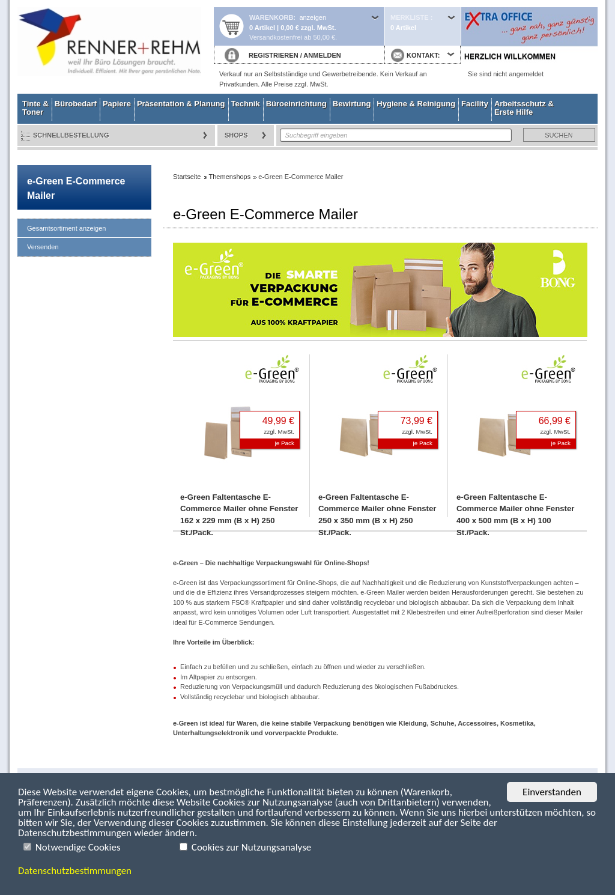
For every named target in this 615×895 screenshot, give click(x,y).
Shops (236, 135)
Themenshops (230, 176)
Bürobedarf (76, 103)
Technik (245, 103)
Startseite (115, 46)
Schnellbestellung (71, 135)
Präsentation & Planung (181, 103)
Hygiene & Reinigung (416, 103)
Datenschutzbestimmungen (75, 870)
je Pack (284, 443)
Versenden (43, 246)
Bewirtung (352, 103)
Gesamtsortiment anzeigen (66, 228)
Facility (474, 103)
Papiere (117, 103)
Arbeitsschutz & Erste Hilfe (524, 108)
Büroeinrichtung (296, 103)
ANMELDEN (322, 55)
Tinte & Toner (35, 108)
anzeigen (312, 17)
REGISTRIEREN (273, 55)
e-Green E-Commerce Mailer (76, 188)
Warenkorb (271, 17)
